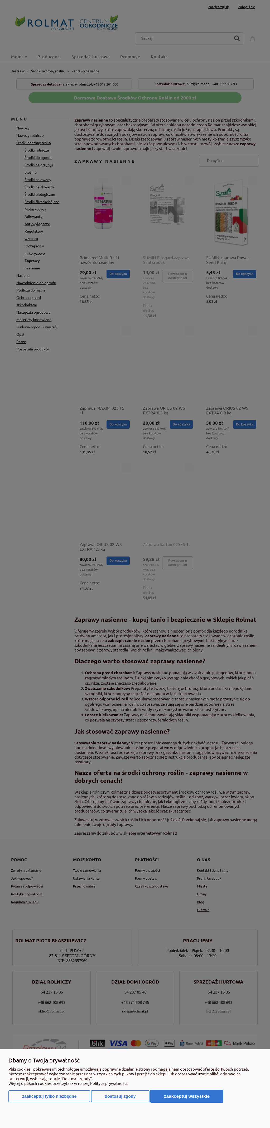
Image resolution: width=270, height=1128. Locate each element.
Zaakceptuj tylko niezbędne (49, 1096)
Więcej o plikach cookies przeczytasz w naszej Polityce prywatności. (68, 1083)
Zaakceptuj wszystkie (187, 1096)
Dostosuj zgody (120, 1096)
